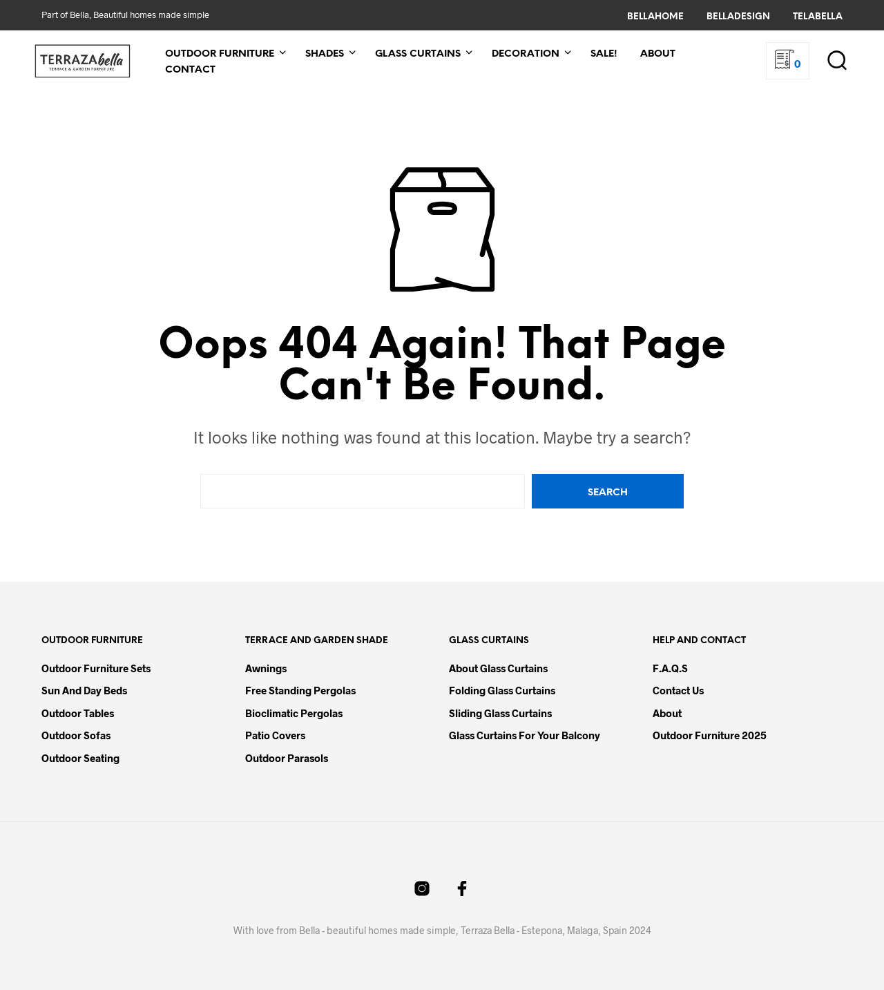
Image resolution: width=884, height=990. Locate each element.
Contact (190, 70)
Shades (324, 54)
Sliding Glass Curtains (500, 713)
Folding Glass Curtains (502, 690)
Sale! (603, 54)
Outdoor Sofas (75, 735)
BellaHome (655, 16)
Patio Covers (275, 735)
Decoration (525, 54)
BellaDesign (738, 16)
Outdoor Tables (77, 713)
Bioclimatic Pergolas (294, 713)
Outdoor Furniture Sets (96, 668)
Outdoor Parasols (286, 758)
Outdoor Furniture (219, 54)
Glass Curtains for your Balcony (524, 735)
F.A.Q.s (670, 668)
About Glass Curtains (498, 668)
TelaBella (818, 16)
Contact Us (678, 690)
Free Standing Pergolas (300, 690)
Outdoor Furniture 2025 (710, 735)
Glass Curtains (418, 54)
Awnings (266, 668)
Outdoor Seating (80, 758)
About (657, 54)
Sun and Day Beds (84, 690)
